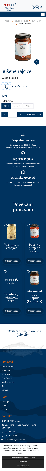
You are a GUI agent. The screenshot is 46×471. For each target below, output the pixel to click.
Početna (8, 21)
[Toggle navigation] (43, 14)
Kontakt (4, 409)
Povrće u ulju (36, 21)
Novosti (4, 405)
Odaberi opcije (11, 261)
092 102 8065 (9, 435)
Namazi (4, 390)
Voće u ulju (6, 374)
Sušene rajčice (24, 24)
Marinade (5, 370)
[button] (42, 7)
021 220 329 (8, 431)
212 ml (6, 106)
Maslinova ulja (7, 382)
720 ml (28, 106)
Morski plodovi (7, 366)
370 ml (17, 106)
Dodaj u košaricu (33, 114)
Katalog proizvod (21, 21)
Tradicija (5, 401)
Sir (2, 386)
